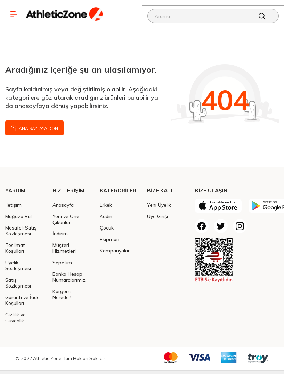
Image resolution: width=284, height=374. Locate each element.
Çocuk (107, 228)
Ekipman (109, 239)
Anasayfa (63, 205)
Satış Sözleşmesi (18, 283)
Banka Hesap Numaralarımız (69, 277)
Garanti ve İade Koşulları (22, 300)
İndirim (60, 233)
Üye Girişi (157, 216)
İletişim (13, 205)
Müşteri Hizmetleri (64, 248)
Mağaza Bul (18, 216)
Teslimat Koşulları (15, 248)
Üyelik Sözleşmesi (18, 265)
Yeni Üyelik (159, 205)
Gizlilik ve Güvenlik (15, 317)
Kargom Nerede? (61, 294)
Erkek (106, 205)
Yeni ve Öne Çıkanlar (65, 219)
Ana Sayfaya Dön (34, 128)
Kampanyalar (115, 251)
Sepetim (62, 262)
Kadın (106, 216)
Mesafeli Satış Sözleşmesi (20, 230)
